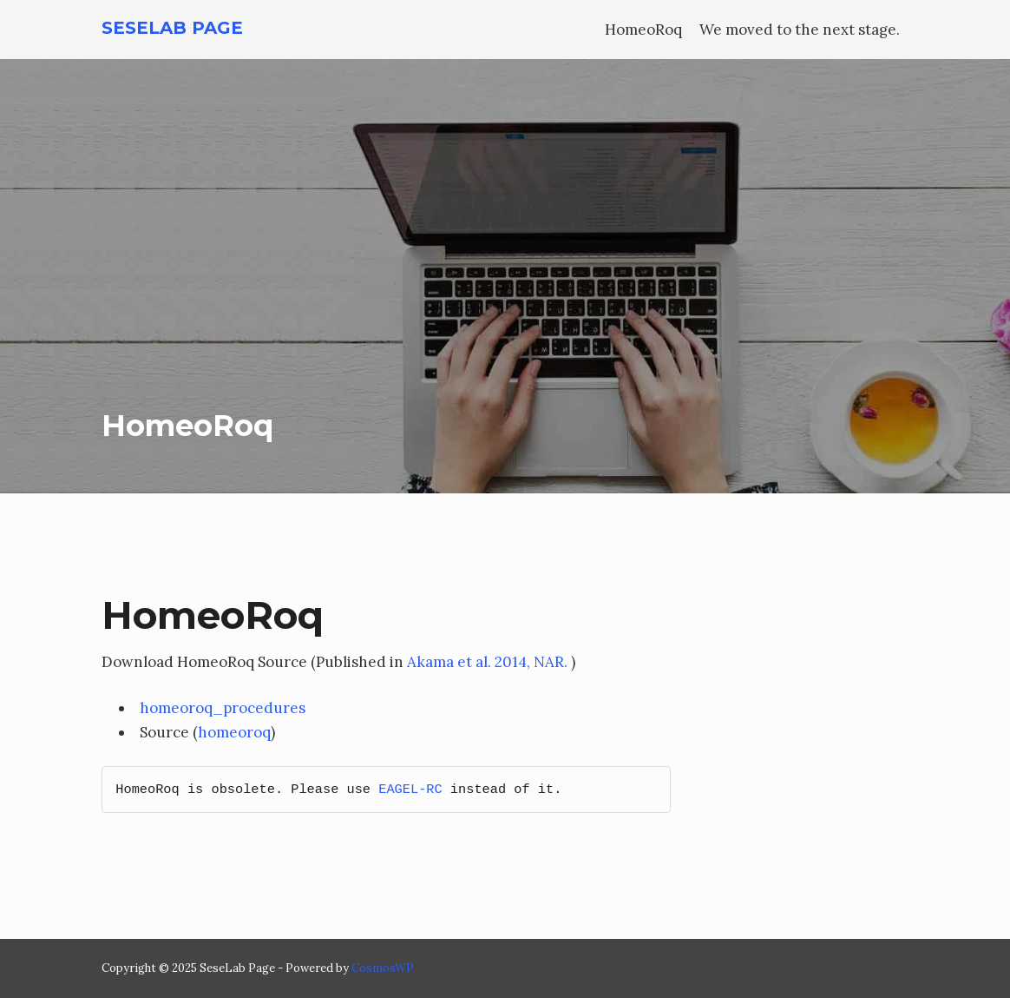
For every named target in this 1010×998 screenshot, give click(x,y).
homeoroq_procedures (222, 707)
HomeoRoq (643, 29)
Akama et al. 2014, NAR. (487, 661)
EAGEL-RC (410, 789)
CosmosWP (382, 968)
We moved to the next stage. (799, 29)
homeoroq (234, 732)
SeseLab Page (172, 27)
